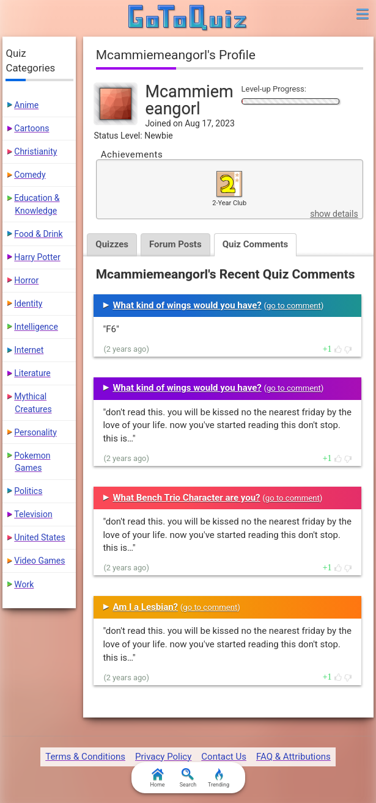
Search (188, 778)
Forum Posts (175, 244)
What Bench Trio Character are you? (186, 497)
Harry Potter (37, 257)
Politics (28, 491)
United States (39, 537)
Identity (28, 303)
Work (24, 584)
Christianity (35, 151)
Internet (28, 350)
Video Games (39, 560)
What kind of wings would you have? (186, 305)
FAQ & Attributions (293, 756)
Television (33, 514)
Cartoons (31, 128)
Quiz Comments (256, 244)
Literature (32, 373)
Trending (218, 778)
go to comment (294, 305)
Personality (35, 432)
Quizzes (111, 244)
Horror (26, 280)
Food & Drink (38, 234)
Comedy (29, 175)
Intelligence (36, 327)
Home (157, 778)
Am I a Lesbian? (145, 606)
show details (334, 214)
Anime (26, 105)
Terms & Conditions (85, 756)
